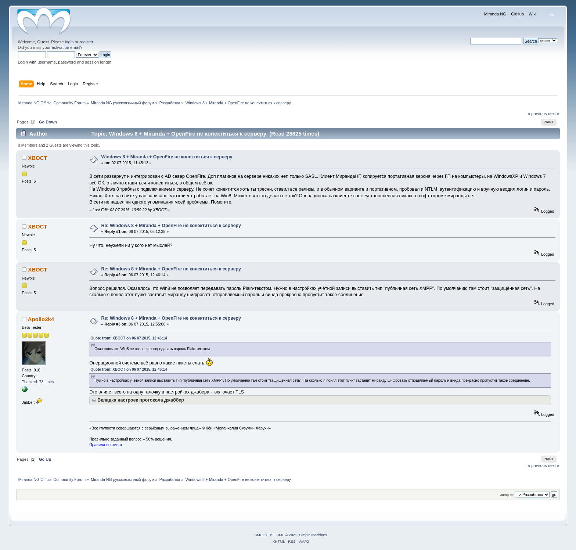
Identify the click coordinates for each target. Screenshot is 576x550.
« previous (537, 113)
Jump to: (507, 495)
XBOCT (37, 158)
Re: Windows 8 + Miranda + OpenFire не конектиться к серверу (171, 225)
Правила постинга (105, 444)
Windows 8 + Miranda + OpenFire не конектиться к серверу (166, 156)
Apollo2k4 (41, 319)
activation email (66, 47)
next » (553, 113)
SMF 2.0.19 (264, 535)
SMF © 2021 (287, 535)
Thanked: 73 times (38, 382)
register (86, 42)
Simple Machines (313, 535)
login (69, 42)
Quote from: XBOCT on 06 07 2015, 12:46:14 (128, 338)
